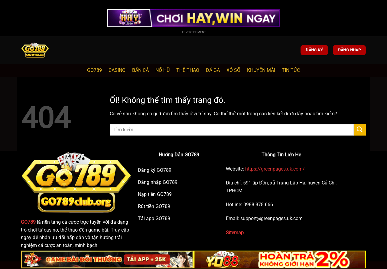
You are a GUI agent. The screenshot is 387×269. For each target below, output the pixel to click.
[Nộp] (360, 130)
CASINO (117, 70)
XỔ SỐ (233, 70)
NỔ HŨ (162, 70)
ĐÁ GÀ (213, 70)
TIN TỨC (291, 70)
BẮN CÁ (140, 70)
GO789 (94, 70)
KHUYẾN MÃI (261, 70)
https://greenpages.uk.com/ (274, 169)
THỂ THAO (187, 70)
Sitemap (235, 232)
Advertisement (193, 32)
